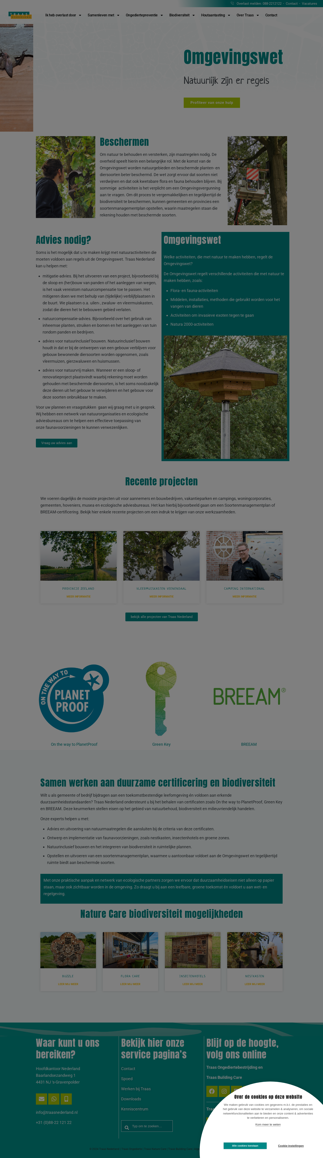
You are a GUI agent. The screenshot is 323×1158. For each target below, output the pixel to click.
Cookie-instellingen (291, 1145)
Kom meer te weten (268, 1124)
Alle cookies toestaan (245, 1145)
